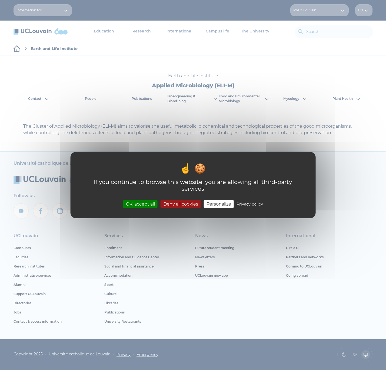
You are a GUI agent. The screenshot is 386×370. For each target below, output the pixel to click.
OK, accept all (140, 203)
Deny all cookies (180, 203)
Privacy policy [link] (250, 203)
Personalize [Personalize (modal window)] (219, 203)
